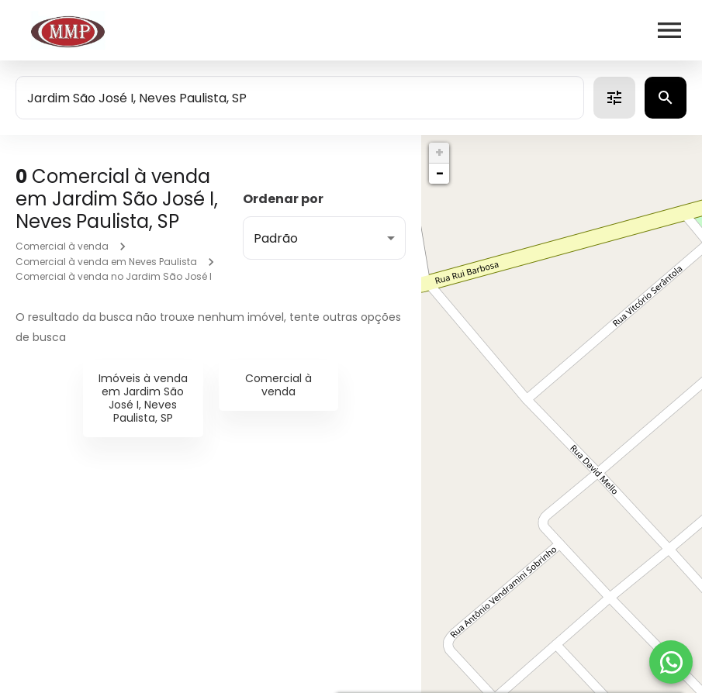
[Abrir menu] (669, 30)
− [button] (440, 173)
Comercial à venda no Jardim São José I (114, 276)
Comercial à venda (62, 246)
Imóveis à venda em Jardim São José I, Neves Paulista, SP (143, 398)
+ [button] (439, 152)
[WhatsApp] (671, 662)
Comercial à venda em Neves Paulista (106, 261)
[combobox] (300, 97)
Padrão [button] (276, 238)
